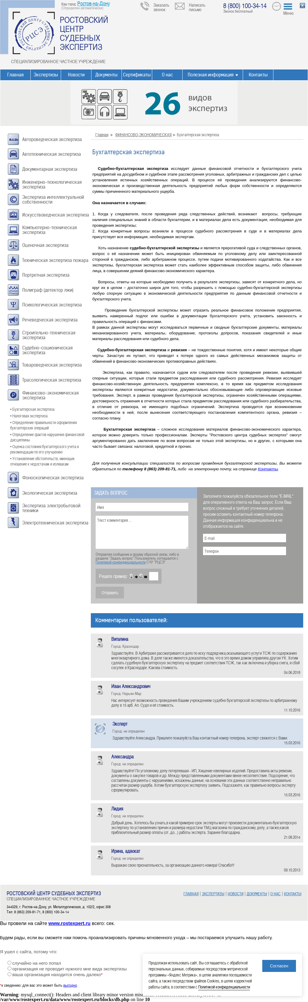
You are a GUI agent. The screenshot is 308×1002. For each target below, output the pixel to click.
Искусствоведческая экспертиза (55, 215)
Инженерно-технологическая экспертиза (52, 184)
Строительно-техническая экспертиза (48, 335)
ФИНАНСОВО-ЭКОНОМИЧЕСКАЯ (143, 134)
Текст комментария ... (142, 532)
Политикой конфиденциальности (121, 562)
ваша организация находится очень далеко (57, 974)
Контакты (258, 75)
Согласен (279, 966)
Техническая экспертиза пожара (55, 260)
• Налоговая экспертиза (29, 416)
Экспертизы (46, 75)
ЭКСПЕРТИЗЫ (213, 893)
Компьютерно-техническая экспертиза (49, 230)
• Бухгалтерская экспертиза (32, 409)
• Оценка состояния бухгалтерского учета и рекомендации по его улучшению (44, 449)
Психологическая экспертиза (52, 305)
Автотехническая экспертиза (51, 154)
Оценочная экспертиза (45, 245)
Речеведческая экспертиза (50, 320)
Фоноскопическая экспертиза (53, 478)
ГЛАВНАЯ (191, 893)
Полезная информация (210, 75)
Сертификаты (137, 75)
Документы (106, 75)
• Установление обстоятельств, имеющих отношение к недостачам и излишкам (42, 461)
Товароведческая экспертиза (52, 365)
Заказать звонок (161, 7)
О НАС (275, 893)
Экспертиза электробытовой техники (51, 508)
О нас (167, 75)
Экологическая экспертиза (49, 493)
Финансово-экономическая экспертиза (50, 395)
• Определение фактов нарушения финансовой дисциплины (47, 437)
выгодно (70, 985)
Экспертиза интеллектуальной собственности (53, 199)
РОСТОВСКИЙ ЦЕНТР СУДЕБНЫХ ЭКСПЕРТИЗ (84, 33)
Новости (76, 75)
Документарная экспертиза (49, 169)
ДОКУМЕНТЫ (257, 893)
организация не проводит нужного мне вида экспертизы (69, 969)
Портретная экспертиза (45, 275)
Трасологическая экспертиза (51, 380)
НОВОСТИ (235, 893)
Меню (288, 13)
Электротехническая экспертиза (55, 523)
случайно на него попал (36, 963)
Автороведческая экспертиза (52, 139)
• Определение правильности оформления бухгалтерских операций (43, 425)
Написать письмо (197, 7)
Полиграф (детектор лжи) (47, 290)
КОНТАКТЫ (292, 893)
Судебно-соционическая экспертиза (47, 350)
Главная (15, 75)
